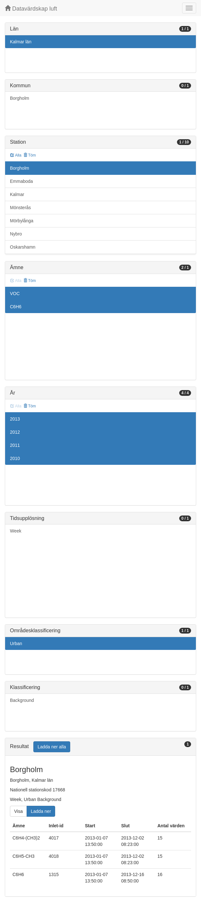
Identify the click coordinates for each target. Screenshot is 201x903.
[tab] (100, 747)
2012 (15, 432)
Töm (29, 155)
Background (22, 700)
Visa (18, 811)
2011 (15, 445)
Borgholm (19, 98)
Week (15, 530)
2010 (15, 458)
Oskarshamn (22, 247)
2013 (15, 419)
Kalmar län (20, 41)
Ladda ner (41, 811)
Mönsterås (20, 207)
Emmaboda (21, 181)
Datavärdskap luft (31, 8)
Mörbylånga (21, 220)
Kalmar (17, 194)
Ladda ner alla (52, 746)
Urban (16, 643)
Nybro (16, 233)
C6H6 (15, 306)
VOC (15, 293)
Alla (15, 155)
